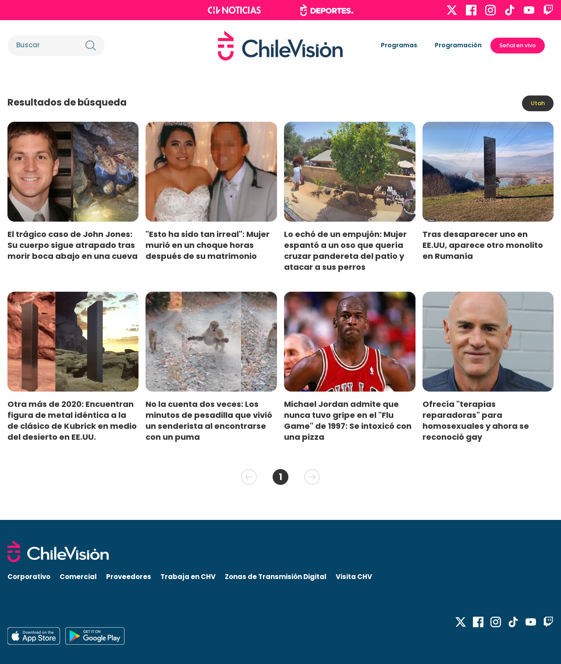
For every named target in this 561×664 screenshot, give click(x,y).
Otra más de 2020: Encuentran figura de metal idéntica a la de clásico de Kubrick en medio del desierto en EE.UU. (72, 420)
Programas (399, 45)
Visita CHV (354, 576)
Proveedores (128, 576)
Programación (458, 45)
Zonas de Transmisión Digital (276, 576)
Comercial (78, 576)
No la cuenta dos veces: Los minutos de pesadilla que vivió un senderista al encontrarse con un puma (209, 420)
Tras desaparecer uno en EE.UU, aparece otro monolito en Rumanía (483, 245)
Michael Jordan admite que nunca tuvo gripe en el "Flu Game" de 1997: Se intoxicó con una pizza (348, 420)
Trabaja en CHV (188, 576)
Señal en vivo (517, 45)
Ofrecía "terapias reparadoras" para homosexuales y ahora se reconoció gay (476, 420)
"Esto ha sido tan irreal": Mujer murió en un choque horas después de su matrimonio (208, 245)
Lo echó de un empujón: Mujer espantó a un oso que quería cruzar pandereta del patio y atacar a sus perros (345, 250)
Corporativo (28, 576)
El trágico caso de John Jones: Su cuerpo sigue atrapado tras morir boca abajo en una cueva (72, 245)
